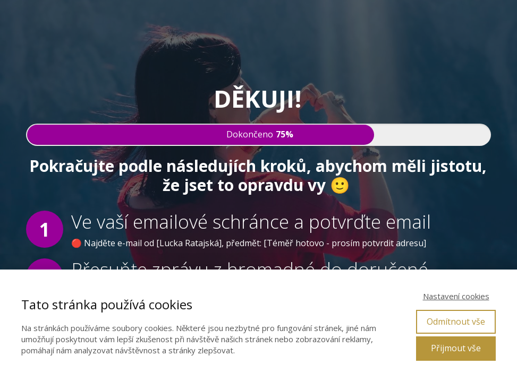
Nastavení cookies (456, 296)
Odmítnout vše (456, 321)
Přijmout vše (456, 348)
